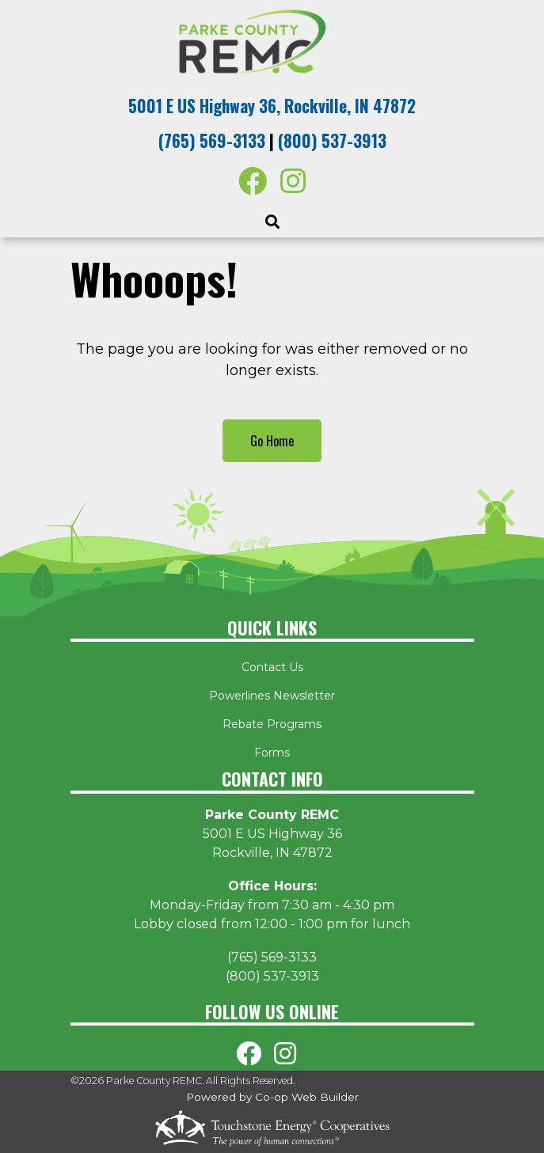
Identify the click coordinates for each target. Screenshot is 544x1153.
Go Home (272, 440)
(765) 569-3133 (211, 140)
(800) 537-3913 (332, 140)
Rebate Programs (272, 724)
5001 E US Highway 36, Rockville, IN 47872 (272, 105)
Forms (272, 752)
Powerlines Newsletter (272, 695)
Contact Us (272, 667)
